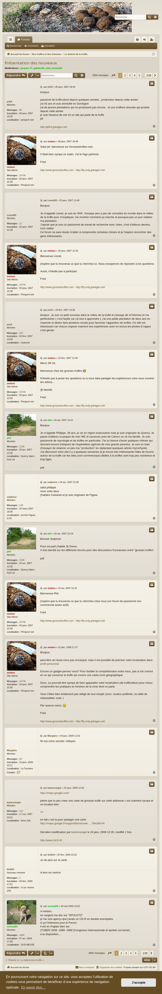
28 (20, 759)
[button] (113, 75)
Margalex (12, 750)
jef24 (9, 101)
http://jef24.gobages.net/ (53, 127)
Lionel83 (11, 215)
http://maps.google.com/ (54, 792)
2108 (21, 446)
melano (11, 167)
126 (21, 505)
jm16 (9, 324)
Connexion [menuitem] (145, 40)
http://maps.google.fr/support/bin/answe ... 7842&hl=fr (72, 823)
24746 (22, 175)
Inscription (50, 46)
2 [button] (125, 75)
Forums (25, 39)
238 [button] (148, 75)
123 (21, 811)
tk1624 (10, 869)
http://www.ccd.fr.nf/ (51, 840)
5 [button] (139, 75)
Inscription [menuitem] (152, 40)
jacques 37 (26, 68)
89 (20, 110)
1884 (21, 935)
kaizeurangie (14, 802)
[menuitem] (137, 39)
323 (21, 333)
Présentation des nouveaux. (31, 63)
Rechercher (15, 46)
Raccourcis (11, 40)
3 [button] (130, 75)
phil (48, 68)
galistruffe (39, 68)
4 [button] (134, 75)
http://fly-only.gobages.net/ (90, 170)
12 (20, 223)
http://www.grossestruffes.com (57, 170)
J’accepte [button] (139, 982)
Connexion (33, 46)
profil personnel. (50, 663)
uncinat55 (56, 68)
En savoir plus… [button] (33, 987)
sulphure (11, 497)
